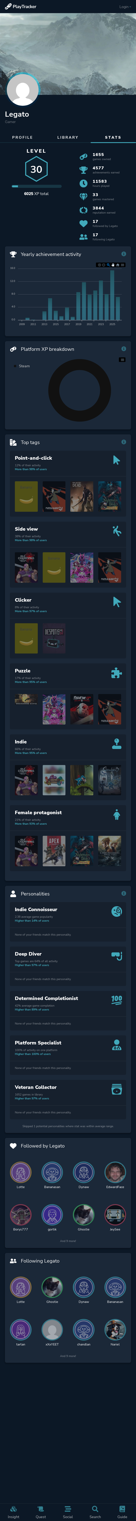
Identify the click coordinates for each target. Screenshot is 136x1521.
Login (125, 6)
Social (68, 1512)
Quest (41, 1512)
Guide (122, 1512)
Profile (22, 137)
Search (95, 1512)
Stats (113, 137)
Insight (14, 1512)
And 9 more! (68, 1243)
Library (68, 137)
